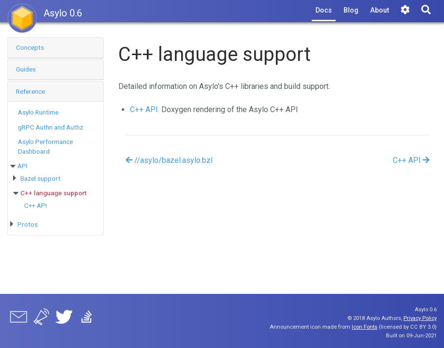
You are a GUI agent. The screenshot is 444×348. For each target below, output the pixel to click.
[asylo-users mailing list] (18, 318)
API (22, 166)
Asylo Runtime (38, 112)
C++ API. (144, 109)
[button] (55, 48)
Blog (351, 10)
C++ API (35, 205)
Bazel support (40, 178)
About (379, 10)
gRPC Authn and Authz (50, 127)
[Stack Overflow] (86, 318)
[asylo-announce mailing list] (41, 318)
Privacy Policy (420, 318)
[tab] (55, 48)
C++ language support (53, 193)
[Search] (425, 10)
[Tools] (405, 10)
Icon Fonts (364, 327)
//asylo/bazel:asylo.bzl (169, 160)
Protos (27, 224)
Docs (323, 10)
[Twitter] (64, 318)
